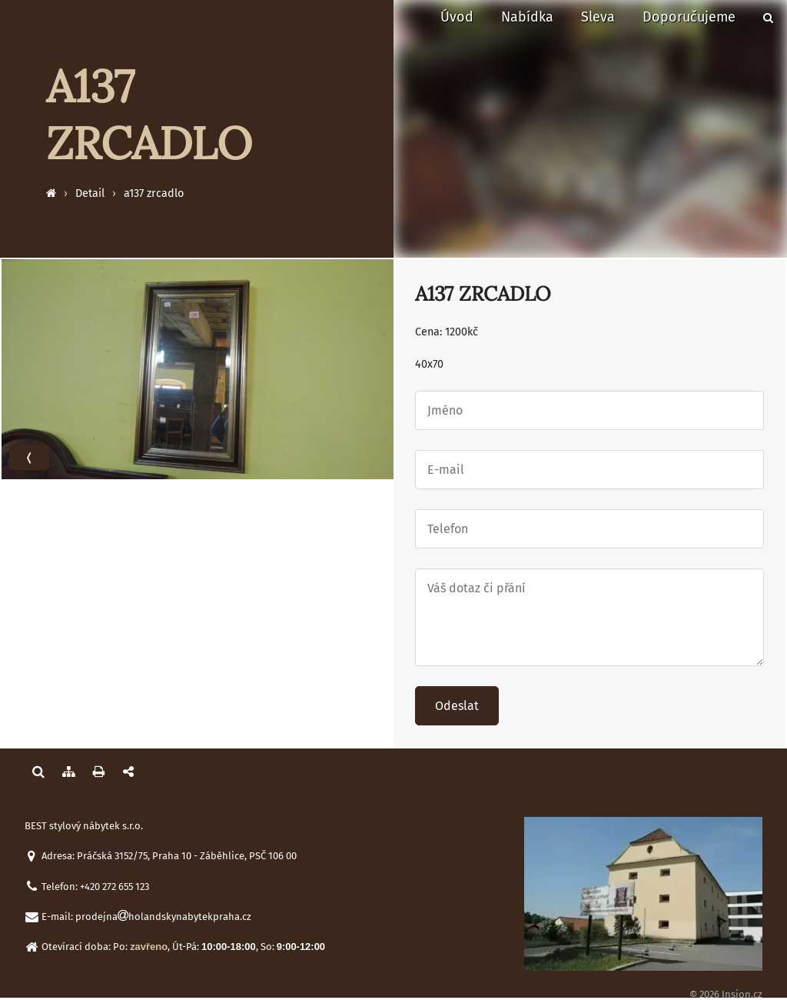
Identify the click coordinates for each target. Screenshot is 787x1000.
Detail (90, 193)
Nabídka (527, 16)
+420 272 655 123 (114, 886)
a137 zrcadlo (154, 193)
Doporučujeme (689, 16)
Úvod (456, 16)
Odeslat (457, 705)
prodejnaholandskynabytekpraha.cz (163, 916)
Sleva (598, 16)
